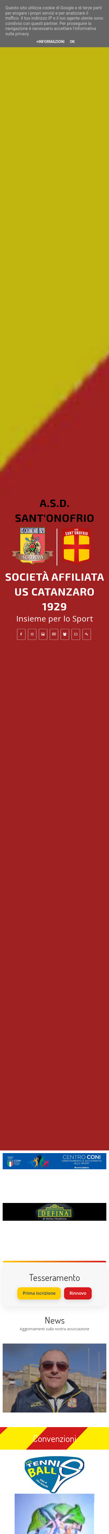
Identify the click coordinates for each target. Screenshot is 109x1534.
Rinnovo (77, 1293)
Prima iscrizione (39, 1293)
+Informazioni (50, 42)
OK (72, 42)
